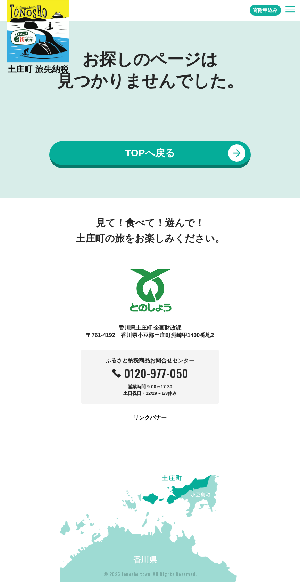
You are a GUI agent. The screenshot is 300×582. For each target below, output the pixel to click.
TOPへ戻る (150, 153)
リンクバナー (150, 418)
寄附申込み (265, 7)
